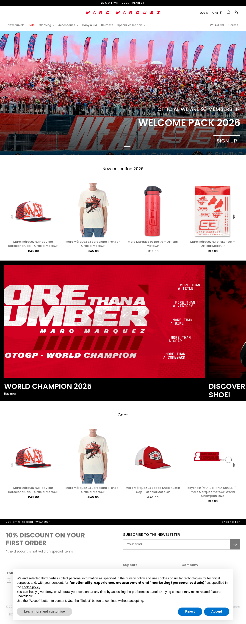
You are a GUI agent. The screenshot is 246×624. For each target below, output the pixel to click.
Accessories (66, 25)
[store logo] (123, 12)
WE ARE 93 (217, 25)
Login (204, 13)
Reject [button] (190, 611)
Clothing (45, 25)
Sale (32, 25)
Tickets (233, 25)
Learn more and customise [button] (44, 611)
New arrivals (16, 25)
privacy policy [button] (135, 578)
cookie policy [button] (31, 587)
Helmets (107, 25)
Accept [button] (216, 611)
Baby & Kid (89, 25)
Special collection (129, 25)
